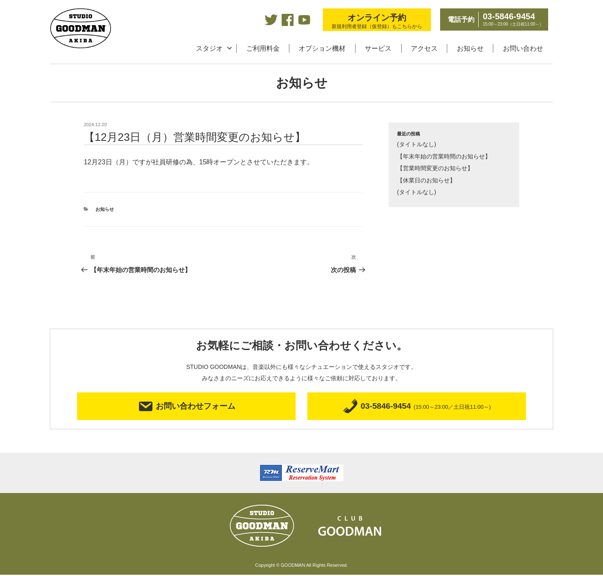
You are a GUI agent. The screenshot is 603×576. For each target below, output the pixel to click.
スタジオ (209, 48)
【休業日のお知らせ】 (426, 180)
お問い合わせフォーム (186, 407)
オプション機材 (322, 48)
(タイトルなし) (416, 144)
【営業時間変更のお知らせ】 (435, 168)
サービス (378, 48)
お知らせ (470, 48)
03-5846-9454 (416, 407)
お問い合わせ (523, 48)
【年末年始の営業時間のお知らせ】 (444, 156)
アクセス (424, 48)
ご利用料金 (263, 48)
